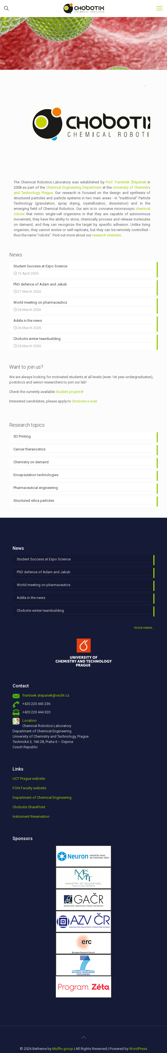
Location (29, 705)
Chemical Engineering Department (73, 172)
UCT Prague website (29, 763)
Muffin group (62, 1034)
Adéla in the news (31, 583)
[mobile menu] (159, 8)
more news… (144, 612)
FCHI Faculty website (29, 773)
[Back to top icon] (83, 1022)
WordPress (138, 1034)
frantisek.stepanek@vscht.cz (45, 680)
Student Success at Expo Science (44, 544)
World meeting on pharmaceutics (43, 570)
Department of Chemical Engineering (42, 782)
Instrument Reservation (31, 801)
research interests (106, 220)
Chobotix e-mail (84, 386)
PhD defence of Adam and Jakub (43, 557)
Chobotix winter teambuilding (40, 595)
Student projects (69, 377)
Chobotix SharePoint (29, 792)
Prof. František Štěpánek (126, 167)
